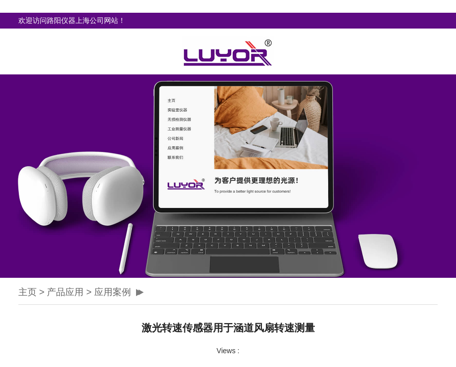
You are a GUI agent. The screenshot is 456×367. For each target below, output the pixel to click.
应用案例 (112, 292)
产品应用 (65, 292)
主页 (27, 292)
